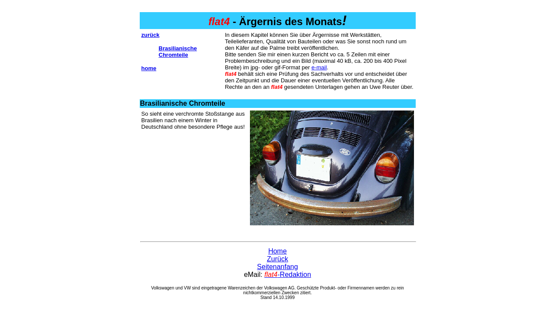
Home (277, 251)
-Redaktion (287, 274)
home (149, 68)
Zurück (277, 259)
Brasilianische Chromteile (178, 51)
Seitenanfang (277, 266)
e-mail (319, 67)
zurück (150, 35)
